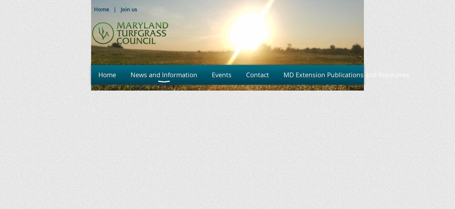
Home (101, 9)
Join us (129, 9)
